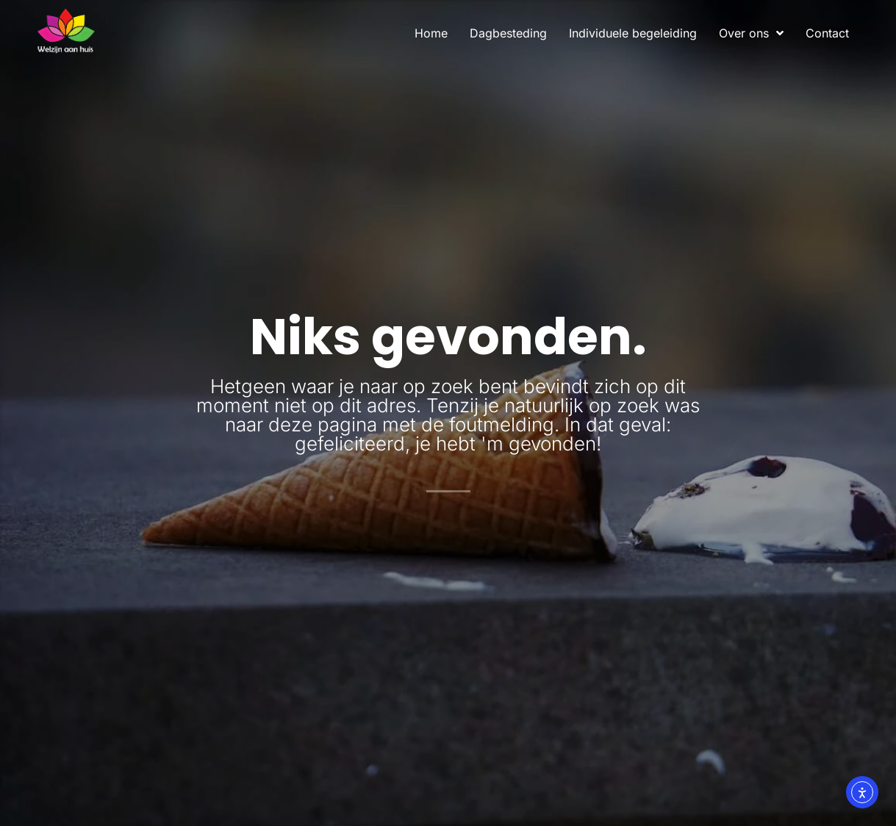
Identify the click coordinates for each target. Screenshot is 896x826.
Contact (827, 33)
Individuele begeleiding (633, 33)
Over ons (751, 33)
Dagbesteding (508, 33)
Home (431, 33)
